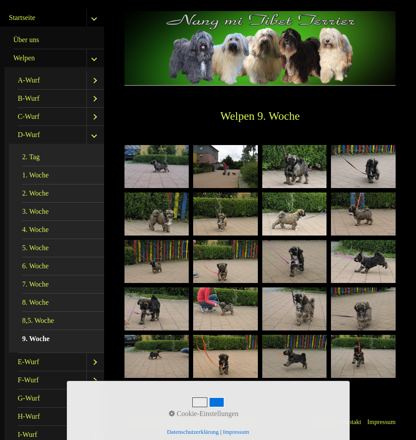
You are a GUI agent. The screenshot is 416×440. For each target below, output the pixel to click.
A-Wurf (29, 80)
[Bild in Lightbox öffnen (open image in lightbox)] (156, 166)
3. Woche (35, 211)
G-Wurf (29, 398)
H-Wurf (29, 416)
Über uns (26, 39)
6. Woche (35, 266)
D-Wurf (29, 134)
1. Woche (35, 175)
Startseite (22, 17)
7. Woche (35, 284)
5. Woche (35, 247)
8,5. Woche (38, 320)
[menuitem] (54, 40)
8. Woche (35, 302)
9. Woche (36, 338)
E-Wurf (28, 361)
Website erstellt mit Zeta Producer (216, 421)
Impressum (381, 421)
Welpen (24, 58)
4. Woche (35, 229)
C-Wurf (28, 116)
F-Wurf (28, 380)
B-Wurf (28, 98)
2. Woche (35, 193)
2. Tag (30, 157)
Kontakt (351, 421)
